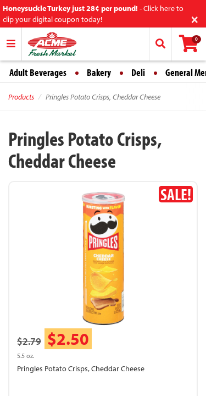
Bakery (99, 72)
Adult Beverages (37, 72)
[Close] (194, 18)
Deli (138, 72)
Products (21, 97)
